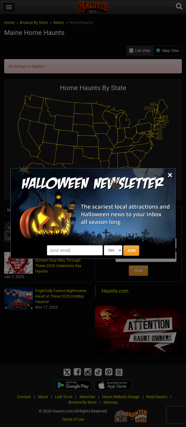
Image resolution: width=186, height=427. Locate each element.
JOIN (131, 250)
